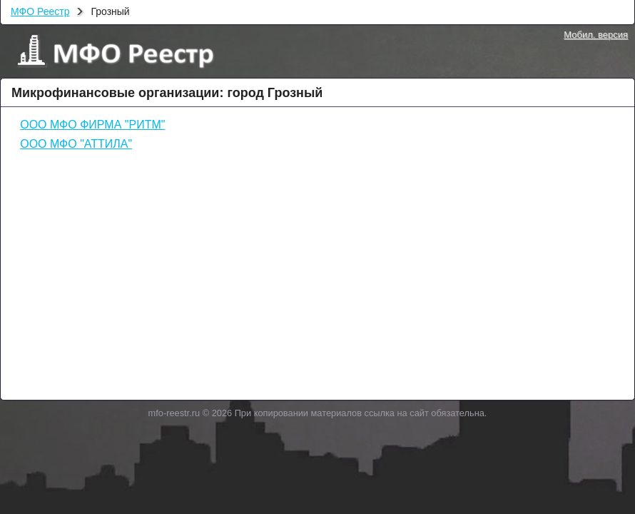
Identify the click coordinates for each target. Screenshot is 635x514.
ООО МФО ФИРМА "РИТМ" (92, 125)
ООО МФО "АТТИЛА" (76, 144)
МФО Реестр (40, 11)
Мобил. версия (596, 34)
